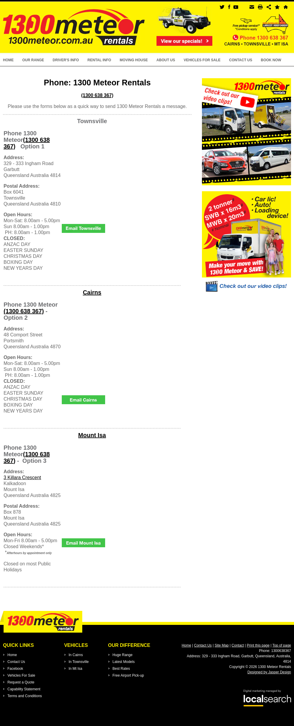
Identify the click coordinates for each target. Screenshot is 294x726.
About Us (166, 60)
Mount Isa (92, 435)
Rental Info (99, 60)
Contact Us (240, 60)
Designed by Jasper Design (269, 672)
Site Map (222, 645)
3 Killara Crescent (22, 477)
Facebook (15, 669)
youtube (235, 7)
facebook (228, 7)
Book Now (271, 60)
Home (8, 60)
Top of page (281, 645)
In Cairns (76, 655)
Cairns (92, 292)
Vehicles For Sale (202, 60)
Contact (238, 645)
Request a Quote (20, 682)
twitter (222, 7)
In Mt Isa (75, 669)
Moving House (134, 60)
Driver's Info (66, 60)
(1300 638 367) (24, 311)
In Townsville (79, 662)
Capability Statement (23, 689)
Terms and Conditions (24, 696)
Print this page (258, 645)
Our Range (33, 60)
